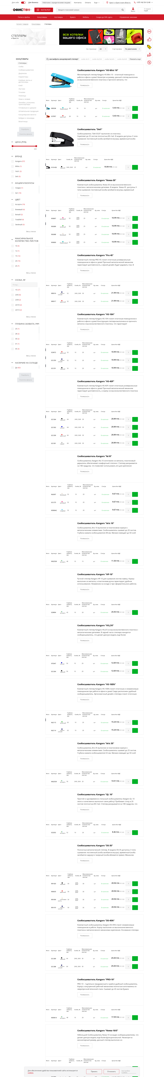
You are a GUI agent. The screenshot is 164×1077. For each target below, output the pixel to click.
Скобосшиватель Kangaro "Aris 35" (95, 743)
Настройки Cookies (126, 1071)
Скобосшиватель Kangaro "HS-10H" (96, 314)
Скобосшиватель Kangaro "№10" (94, 456)
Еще (95, 2)
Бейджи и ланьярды (26, 118)
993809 (53, 242)
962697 (53, 494)
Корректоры (23, 77)
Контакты (78, 2)
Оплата (88, 2)
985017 (53, 301)
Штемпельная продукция (28, 111)
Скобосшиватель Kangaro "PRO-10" (95, 979)
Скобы (21, 66)
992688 (53, 234)
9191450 (54, 167)
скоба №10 (85, 59)
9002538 (54, 561)
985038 (53, 108)
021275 (53, 502)
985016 (53, 293)
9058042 (54, 510)
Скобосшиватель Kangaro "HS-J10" (95, 625)
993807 (53, 218)
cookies (30, 1073)
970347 (53, 663)
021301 (53, 443)
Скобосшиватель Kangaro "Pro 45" (95, 255)
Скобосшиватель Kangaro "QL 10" (95, 794)
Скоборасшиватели (26, 70)
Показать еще (135, 59)
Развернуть (84, 85)
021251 (53, 368)
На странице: (91, 49)
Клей (20, 85)
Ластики (22, 89)
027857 (53, 116)
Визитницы (23, 121)
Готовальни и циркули (27, 108)
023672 (53, 352)
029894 (53, 612)
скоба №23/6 (97, 59)
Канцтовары (42, 17)
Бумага (73, 17)
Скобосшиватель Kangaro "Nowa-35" (96, 180)
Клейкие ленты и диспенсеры (25, 81)
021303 (53, 427)
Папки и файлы (24, 17)
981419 (53, 907)
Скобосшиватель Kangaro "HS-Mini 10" (97, 70)
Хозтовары (58, 17)
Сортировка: (117, 49)
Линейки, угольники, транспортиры (27, 103)
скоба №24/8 (122, 59)
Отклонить (111, 1072)
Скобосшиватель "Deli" (89, 129)
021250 (53, 360)
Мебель (86, 17)
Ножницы (22, 96)
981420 (53, 884)
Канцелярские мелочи (27, 115)
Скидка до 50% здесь (104, 17)
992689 (53, 226)
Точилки (22, 92)
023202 (53, 832)
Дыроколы (23, 73)
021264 (53, 671)
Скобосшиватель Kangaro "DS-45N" (96, 920)
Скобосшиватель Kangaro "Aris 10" (95, 523)
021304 (53, 419)
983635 (53, 892)
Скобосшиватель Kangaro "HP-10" (95, 574)
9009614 (54, 1018)
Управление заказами (128, 17)
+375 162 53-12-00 (142, 2)
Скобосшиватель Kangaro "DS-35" (95, 845)
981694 (53, 899)
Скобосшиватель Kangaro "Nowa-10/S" (97, 1030)
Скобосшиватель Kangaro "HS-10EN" (96, 684)
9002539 (54, 782)
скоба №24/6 (109, 59)
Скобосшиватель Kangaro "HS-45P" (95, 381)
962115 (53, 722)
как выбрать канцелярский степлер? (63, 59)
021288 (53, 967)
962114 (53, 730)
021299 (53, 435)
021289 (53, 959)
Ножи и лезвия (24, 99)
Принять (94, 1072)
